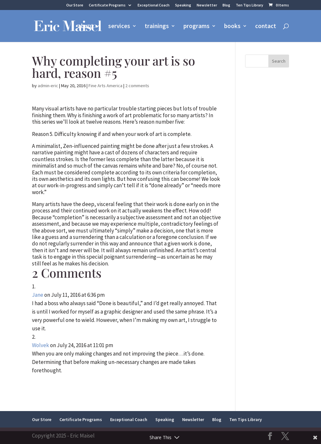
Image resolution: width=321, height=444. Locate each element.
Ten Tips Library (249, 5)
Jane (37, 294)
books (232, 27)
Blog (226, 5)
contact (265, 27)
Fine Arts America (105, 85)
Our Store (74, 5)
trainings (157, 27)
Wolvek (40, 345)
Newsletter (207, 5)
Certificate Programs (107, 5)
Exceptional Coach (154, 5)
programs (196, 27)
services (119, 27)
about (86, 27)
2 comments (137, 85)
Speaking (183, 5)
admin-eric (48, 85)
